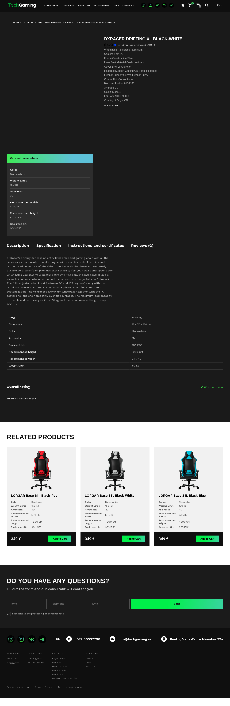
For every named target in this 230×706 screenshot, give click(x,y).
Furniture (84, 6)
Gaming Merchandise (64, 687)
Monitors (57, 683)
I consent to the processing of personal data (38, 622)
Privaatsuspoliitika (18, 695)
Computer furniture (48, 23)
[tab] (19, 247)
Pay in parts (102, 6)
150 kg (135, 374)
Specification (53, 246)
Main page (13, 661)
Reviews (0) (155, 246)
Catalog (68, 6)
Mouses (56, 671)
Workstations (36, 671)
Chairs (67, 23)
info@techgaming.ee (135, 647)
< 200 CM (137, 358)
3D (132, 342)
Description (19, 246)
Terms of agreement (70, 695)
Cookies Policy (43, 695)
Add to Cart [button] (61, 547)
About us (12, 666)
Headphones (59, 675)
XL (139, 366)
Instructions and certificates (105, 246)
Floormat (91, 675)
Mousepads (59, 679)
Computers (51, 6)
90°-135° (136, 350)
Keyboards (58, 667)
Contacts (13, 671)
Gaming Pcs (35, 667)
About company (124, 6)
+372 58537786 (87, 647)
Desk (88, 671)
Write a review (213, 396)
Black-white (138, 334)
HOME (16, 23)
